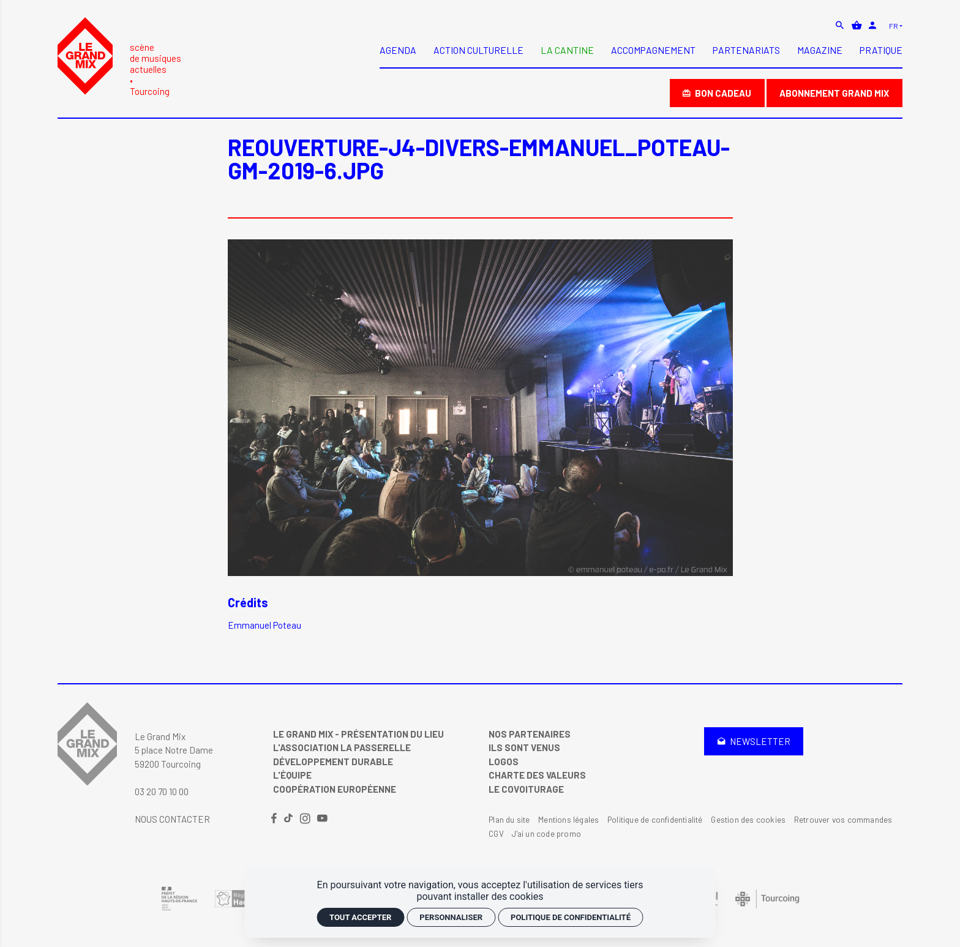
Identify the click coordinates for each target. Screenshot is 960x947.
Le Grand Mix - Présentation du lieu (358, 733)
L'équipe (292, 774)
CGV (496, 834)
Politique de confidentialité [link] (571, 917)
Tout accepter (360, 917)
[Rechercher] (841, 25)
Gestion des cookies (748, 820)
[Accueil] (119, 56)
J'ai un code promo (546, 834)
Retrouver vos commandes (843, 820)
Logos (504, 761)
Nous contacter (172, 819)
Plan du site (509, 820)
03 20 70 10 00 (162, 791)
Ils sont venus (524, 747)
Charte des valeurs (537, 774)
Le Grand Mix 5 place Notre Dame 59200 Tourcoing (174, 750)
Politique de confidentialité (655, 820)
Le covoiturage (526, 789)
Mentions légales (568, 820)
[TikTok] (289, 819)
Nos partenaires (530, 733)
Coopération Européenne (334, 789)
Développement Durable (333, 761)
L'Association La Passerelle (342, 747)
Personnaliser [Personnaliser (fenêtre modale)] (450, 917)
